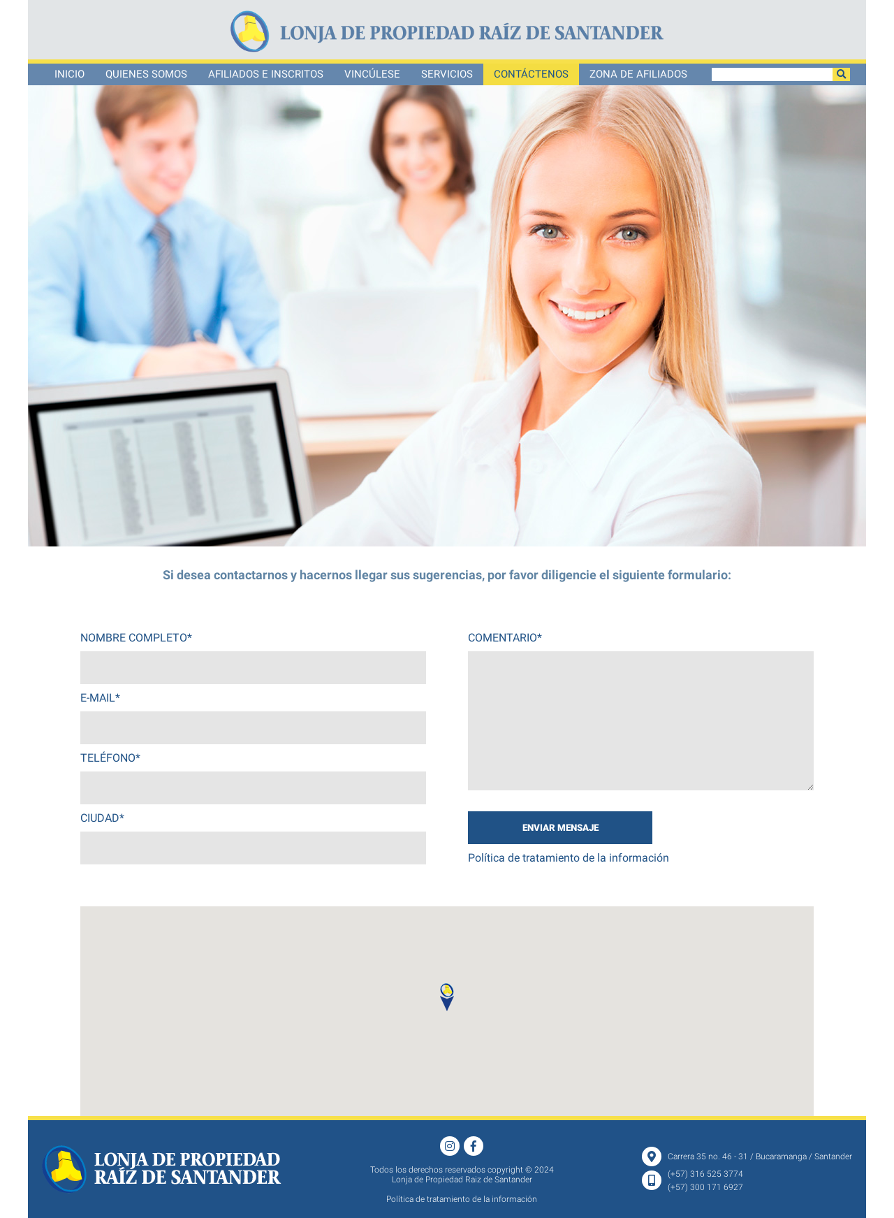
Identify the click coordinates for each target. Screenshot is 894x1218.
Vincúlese (372, 74)
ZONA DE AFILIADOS (638, 74)
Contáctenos (531, 74)
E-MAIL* (100, 697)
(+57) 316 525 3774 (705, 1174)
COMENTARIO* (505, 637)
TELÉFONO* (110, 757)
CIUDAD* (102, 818)
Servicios (447, 74)
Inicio (69, 74)
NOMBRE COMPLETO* (136, 637)
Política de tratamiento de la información (568, 857)
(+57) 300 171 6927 (705, 1187)
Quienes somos (146, 74)
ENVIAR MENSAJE (560, 827)
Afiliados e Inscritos (265, 74)
